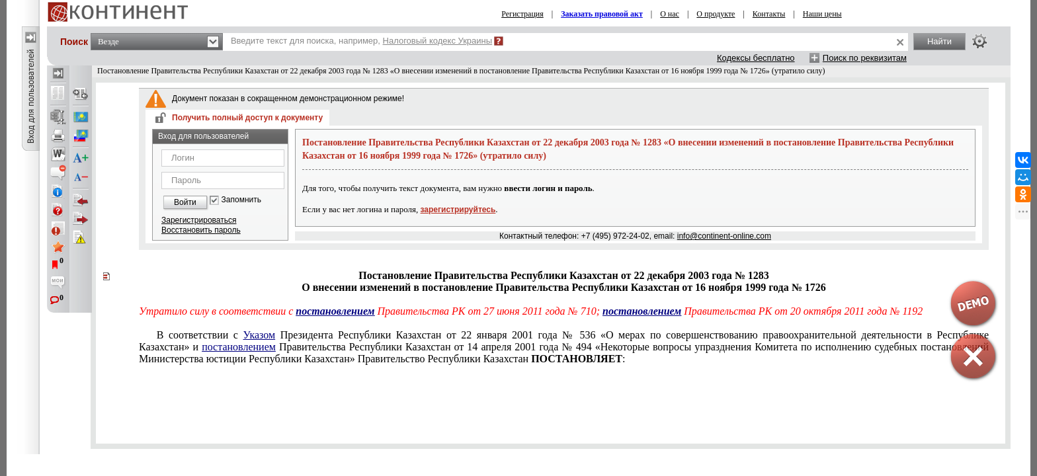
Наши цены (822, 14)
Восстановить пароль (201, 230)
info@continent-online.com (724, 236)
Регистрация (522, 14)
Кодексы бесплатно (756, 58)
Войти (185, 202)
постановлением (335, 311)
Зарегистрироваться (198, 220)
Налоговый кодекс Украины (438, 41)
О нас (669, 14)
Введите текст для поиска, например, (361, 41)
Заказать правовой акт (602, 14)
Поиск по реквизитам (865, 58)
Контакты (769, 14)
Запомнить (241, 200)
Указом (259, 334)
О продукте (715, 14)
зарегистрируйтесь (458, 209)
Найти (939, 41)
